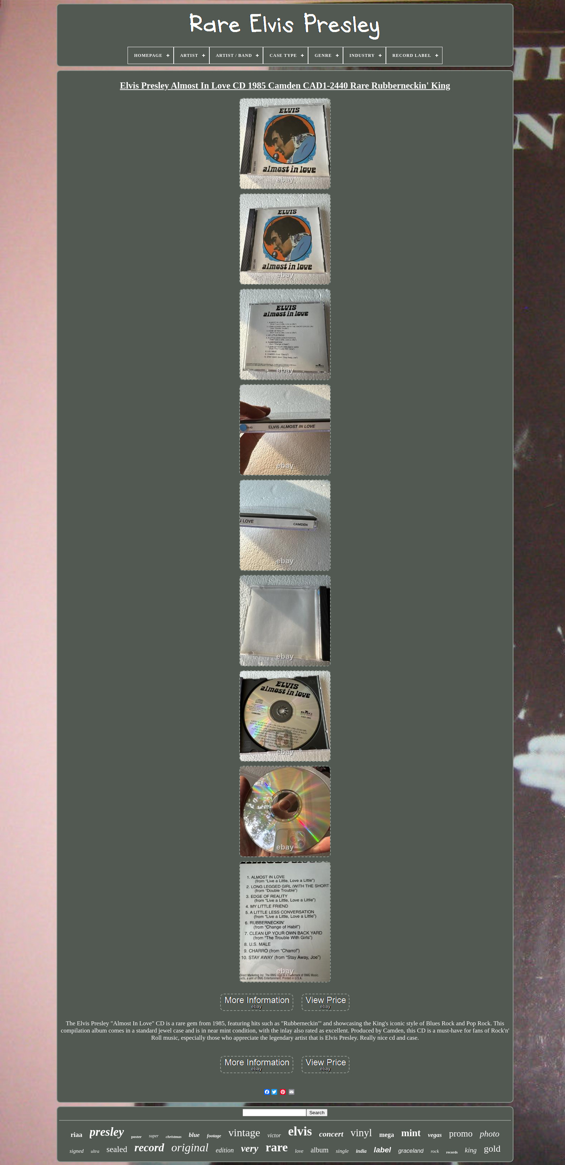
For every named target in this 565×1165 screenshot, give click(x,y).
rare (277, 1147)
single (342, 1151)
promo (460, 1133)
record (149, 1147)
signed (77, 1151)
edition (225, 1150)
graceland (410, 1151)
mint (411, 1133)
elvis (300, 1131)
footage (214, 1135)
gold (492, 1148)
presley (107, 1131)
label (382, 1150)
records (452, 1152)
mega (386, 1134)
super (154, 1135)
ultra (95, 1151)
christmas (174, 1136)
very (249, 1148)
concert (331, 1133)
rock (435, 1151)
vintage (244, 1132)
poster (136, 1136)
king (471, 1150)
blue (194, 1135)
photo (489, 1133)
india (361, 1151)
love (299, 1151)
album (320, 1150)
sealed (116, 1149)
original (190, 1147)
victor (274, 1135)
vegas (435, 1135)
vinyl (361, 1132)
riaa (77, 1134)
